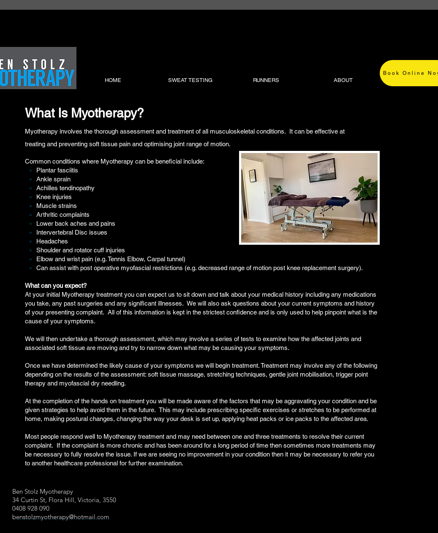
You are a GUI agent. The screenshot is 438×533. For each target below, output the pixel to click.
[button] (342, 80)
